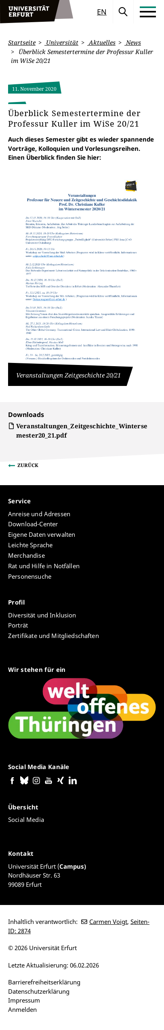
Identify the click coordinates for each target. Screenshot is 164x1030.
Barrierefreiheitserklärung (44, 982)
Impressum (24, 1000)
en (102, 12)
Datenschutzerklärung (38, 991)
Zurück (27, 465)
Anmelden (22, 1009)
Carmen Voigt (108, 921)
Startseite (22, 42)
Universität (61, 42)
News (132, 42)
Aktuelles (101, 42)
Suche (123, 11)
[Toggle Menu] (148, 12)
